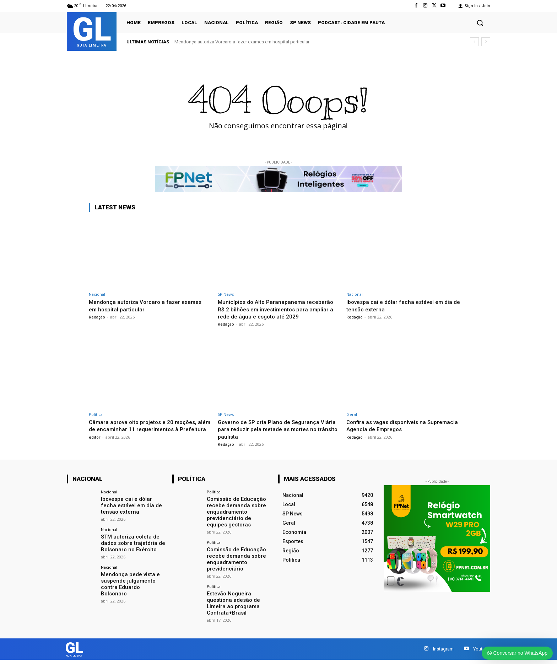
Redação (97, 317)
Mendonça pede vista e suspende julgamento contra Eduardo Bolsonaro (132, 585)
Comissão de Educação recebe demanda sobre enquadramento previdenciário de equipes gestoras (237, 517)
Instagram (443, 651)
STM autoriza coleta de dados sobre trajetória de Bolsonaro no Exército (131, 549)
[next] (485, 41)
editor (95, 451)
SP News (226, 294)
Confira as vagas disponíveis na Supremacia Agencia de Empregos (405, 432)
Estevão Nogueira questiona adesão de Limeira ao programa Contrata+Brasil (231, 605)
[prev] (474, 41)
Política (96, 421)
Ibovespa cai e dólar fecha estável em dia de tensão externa (131, 512)
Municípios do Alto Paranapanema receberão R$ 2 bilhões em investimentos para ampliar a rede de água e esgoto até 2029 (275, 312)
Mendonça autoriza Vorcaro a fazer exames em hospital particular (241, 41)
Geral (351, 421)
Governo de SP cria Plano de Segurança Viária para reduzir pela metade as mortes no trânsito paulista (275, 436)
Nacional (97, 294)
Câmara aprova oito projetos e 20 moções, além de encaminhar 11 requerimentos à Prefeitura (147, 436)
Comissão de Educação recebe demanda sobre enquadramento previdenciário (235, 563)
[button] (480, 22)
